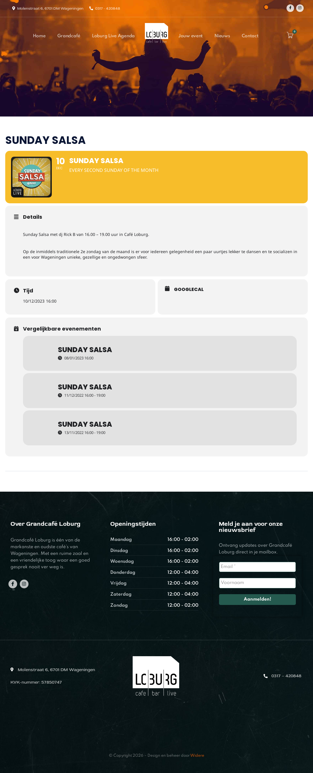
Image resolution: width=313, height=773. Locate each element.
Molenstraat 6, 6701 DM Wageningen (50, 8)
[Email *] (257, 567)
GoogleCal (189, 289)
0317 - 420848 (107, 8)
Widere (197, 756)
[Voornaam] (257, 583)
